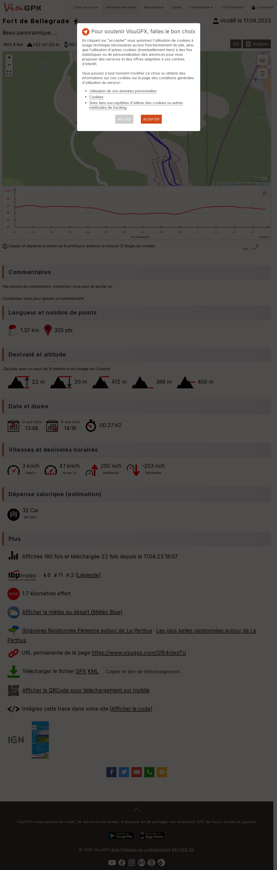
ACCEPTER (151, 119)
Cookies (96, 97)
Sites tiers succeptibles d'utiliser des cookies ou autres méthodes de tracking (136, 105)
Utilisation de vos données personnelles (123, 91)
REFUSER (124, 119)
